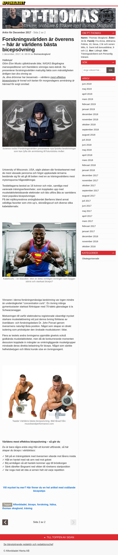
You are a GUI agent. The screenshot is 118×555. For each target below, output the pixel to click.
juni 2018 (87, 144)
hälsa (53, 504)
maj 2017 (87, 211)
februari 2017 (89, 226)
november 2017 (90, 180)
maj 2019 (87, 89)
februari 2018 (89, 165)
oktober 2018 (89, 124)
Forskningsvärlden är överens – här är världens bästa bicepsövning (38, 44)
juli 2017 (86, 200)
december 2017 (90, 175)
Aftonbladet (20, 504)
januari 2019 (88, 109)
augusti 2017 (88, 195)
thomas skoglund (12, 508)
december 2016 (90, 236)
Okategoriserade (90, 258)
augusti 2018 (88, 134)
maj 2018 (87, 150)
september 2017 (90, 190)
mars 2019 (87, 99)
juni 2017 (87, 205)
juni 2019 (87, 84)
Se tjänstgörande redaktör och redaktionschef (28, 544)
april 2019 (87, 94)
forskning (42, 504)
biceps (32, 504)
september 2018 (90, 129)
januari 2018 (88, 170)
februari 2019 (89, 104)
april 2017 (87, 216)
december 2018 (90, 114)
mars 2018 (87, 160)
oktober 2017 (89, 185)
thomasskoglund (42, 54)
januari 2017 (88, 231)
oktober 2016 (89, 246)
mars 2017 (87, 221)
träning (28, 508)
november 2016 (90, 241)
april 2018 (87, 155)
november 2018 (90, 119)
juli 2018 (86, 139)
